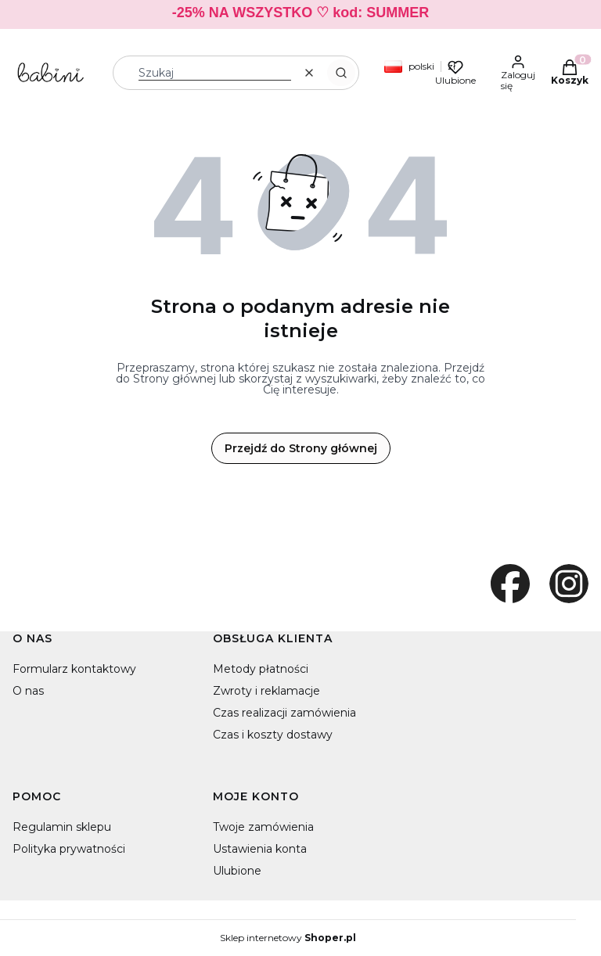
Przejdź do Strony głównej (301, 448)
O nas (28, 691)
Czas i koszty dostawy (273, 735)
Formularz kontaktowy (74, 669)
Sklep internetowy (288, 938)
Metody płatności (260, 669)
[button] (341, 72)
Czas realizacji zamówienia (284, 713)
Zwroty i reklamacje (266, 691)
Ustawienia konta (260, 849)
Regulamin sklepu (62, 827)
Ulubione (237, 871)
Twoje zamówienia (263, 827)
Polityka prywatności (69, 849)
